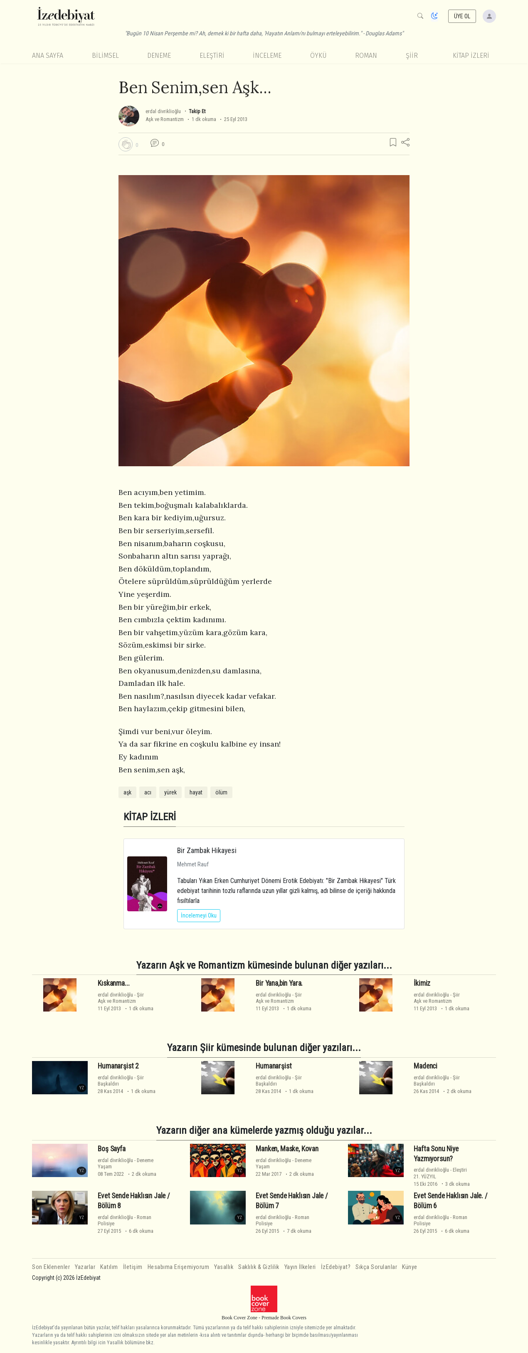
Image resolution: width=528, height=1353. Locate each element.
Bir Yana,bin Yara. (279, 983)
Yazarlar (85, 1267)
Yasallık (223, 1267)
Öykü (318, 55)
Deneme (159, 55)
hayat (196, 792)
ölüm (221, 792)
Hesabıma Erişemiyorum (179, 1267)
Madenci (425, 1066)
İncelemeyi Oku (199, 915)
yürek (170, 792)
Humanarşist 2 (118, 1066)
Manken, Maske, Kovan (287, 1149)
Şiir (412, 55)
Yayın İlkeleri (300, 1267)
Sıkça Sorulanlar (376, 1267)
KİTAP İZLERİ (471, 55)
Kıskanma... (113, 983)
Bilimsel (105, 55)
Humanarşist (273, 1066)
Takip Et (197, 111)
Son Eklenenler (51, 1267)
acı (147, 792)
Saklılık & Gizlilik (258, 1267)
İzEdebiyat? (336, 1267)
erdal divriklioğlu (163, 111)
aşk (127, 792)
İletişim (133, 1267)
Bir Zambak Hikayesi (207, 850)
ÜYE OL (462, 16)
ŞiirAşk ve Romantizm (121, 998)
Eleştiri (212, 55)
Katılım (109, 1267)
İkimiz (422, 983)
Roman (366, 55)
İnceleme (267, 55)
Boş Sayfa (111, 1149)
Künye (409, 1267)
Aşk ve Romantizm (165, 119)
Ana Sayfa (47, 55)
